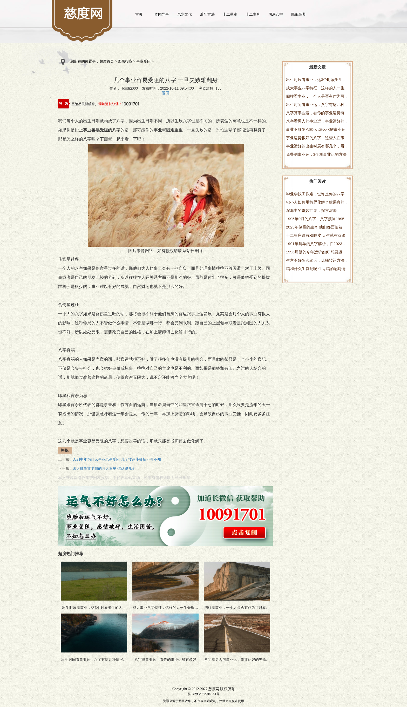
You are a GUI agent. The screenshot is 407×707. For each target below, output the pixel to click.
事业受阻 (143, 61)
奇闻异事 (161, 14)
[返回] (165, 93)
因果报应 (125, 61)
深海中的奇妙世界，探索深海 (311, 210)
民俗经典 (298, 14)
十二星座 (230, 14)
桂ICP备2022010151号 (204, 694)
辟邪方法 (207, 14)
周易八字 (275, 14)
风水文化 (184, 14)
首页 (139, 14)
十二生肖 (253, 14)
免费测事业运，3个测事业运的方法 (316, 154)
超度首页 (106, 61)
